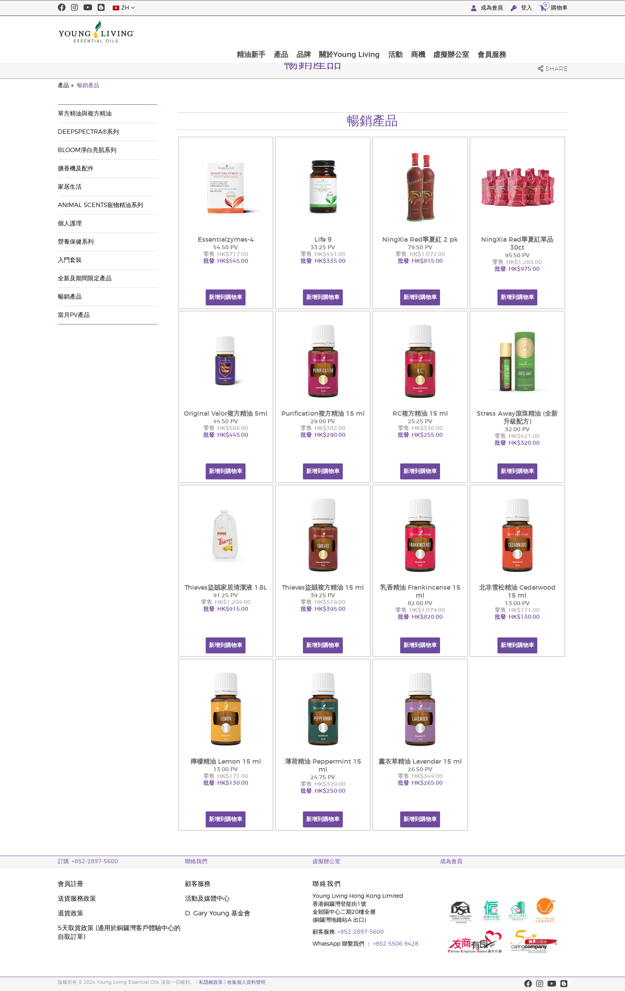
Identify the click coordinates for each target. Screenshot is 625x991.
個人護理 (70, 224)
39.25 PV (323, 595)
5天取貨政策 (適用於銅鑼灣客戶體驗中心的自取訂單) (119, 932)
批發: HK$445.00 (225, 435)
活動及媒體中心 (207, 898)
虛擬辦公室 (508, 31)
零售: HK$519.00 (323, 602)
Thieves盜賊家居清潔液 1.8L (226, 587)
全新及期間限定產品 (85, 278)
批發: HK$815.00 (420, 261)
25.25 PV (420, 421)
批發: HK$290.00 (323, 435)
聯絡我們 (196, 861)
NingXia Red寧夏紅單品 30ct (517, 244)
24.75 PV (323, 777)
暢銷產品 (88, 85)
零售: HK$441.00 (323, 254)
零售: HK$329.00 (323, 784)
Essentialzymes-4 (226, 240)
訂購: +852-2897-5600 (88, 861)
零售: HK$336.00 (420, 428)
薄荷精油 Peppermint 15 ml (323, 765)
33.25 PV (323, 247)
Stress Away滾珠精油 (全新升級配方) (517, 417)
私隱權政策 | (213, 982)
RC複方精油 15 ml (420, 413)
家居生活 (70, 187)
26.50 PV (420, 769)
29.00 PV (323, 421)
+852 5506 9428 (396, 944)
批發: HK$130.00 (517, 617)
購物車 (554, 7)
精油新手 (304, 31)
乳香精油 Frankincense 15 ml (420, 591)
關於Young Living (404, 31)
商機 (474, 31)
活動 (451, 31)
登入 (522, 8)
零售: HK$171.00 (517, 610)
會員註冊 (70, 884)
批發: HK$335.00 (323, 261)
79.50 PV (420, 247)
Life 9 (323, 240)
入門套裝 (70, 260)
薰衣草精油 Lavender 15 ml (420, 761)
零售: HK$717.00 (225, 254)
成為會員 (488, 8)
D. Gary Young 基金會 (217, 913)
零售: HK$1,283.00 (517, 262)
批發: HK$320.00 (517, 443)
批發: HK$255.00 (420, 435)
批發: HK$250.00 (323, 791)
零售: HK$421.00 (517, 436)
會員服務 (549, 31)
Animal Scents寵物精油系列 (100, 205)
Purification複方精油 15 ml (323, 413)
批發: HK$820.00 (420, 617)
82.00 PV (420, 603)
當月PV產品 (74, 315)
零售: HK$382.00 (323, 428)
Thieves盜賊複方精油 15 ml (323, 587)
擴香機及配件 (76, 169)
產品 (335, 31)
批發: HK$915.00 (225, 609)
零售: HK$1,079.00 (420, 610)
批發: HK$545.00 (225, 261)
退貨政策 (70, 913)
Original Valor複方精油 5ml (225, 413)
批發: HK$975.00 (517, 269)
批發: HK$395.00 (323, 609)
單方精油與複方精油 (85, 114)
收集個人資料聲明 (246, 982)
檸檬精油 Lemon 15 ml (226, 761)
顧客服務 (197, 884)
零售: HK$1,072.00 (420, 254)
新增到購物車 (225, 297)
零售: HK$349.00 (420, 776)
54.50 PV (225, 247)
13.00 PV (517, 603)
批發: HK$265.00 (420, 783)
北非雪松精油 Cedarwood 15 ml (517, 591)
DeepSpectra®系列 (88, 132)
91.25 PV (225, 595)
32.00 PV (517, 429)
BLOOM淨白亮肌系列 (87, 150)
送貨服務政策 (77, 898)
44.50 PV (225, 421)
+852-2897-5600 (361, 932)
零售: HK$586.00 (225, 428)
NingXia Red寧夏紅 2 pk (420, 240)
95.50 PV (517, 255)
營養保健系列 (76, 242)
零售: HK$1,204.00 (226, 602)
